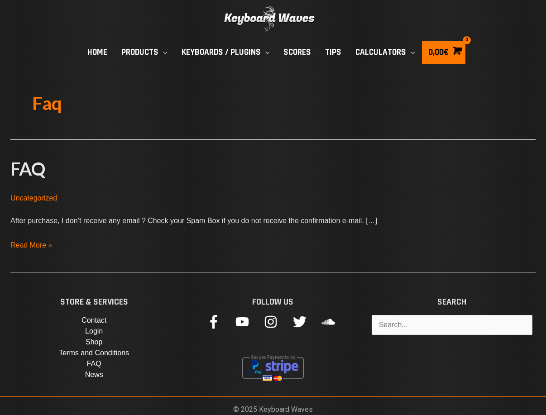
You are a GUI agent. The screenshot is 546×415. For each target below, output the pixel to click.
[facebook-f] (220, 322)
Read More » (31, 244)
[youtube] (248, 322)
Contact (93, 320)
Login (94, 331)
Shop (94, 342)
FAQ (27, 169)
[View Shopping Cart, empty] (443, 52)
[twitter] (306, 322)
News (94, 374)
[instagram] (277, 322)
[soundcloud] (330, 322)
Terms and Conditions (94, 353)
